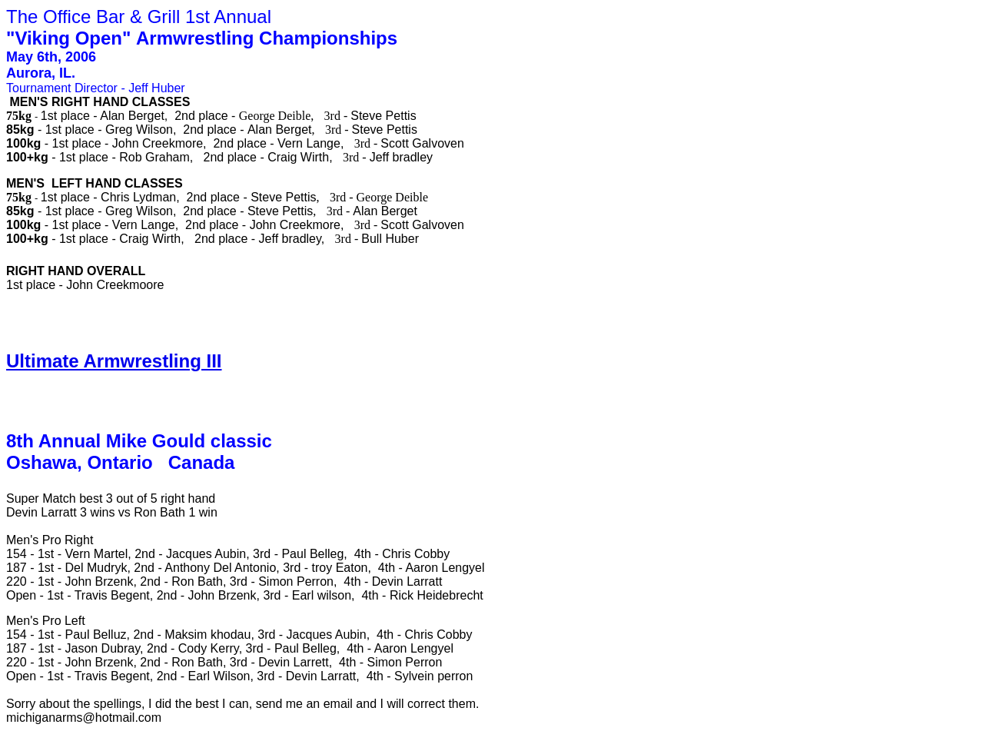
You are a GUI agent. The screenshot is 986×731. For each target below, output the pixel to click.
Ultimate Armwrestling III (114, 361)
